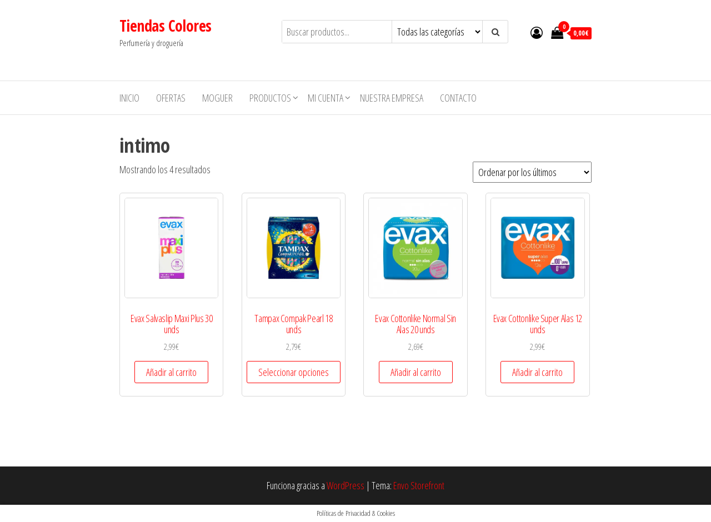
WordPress (345, 485)
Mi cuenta (325, 97)
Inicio (129, 97)
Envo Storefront (418, 485)
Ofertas (171, 97)
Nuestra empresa (391, 97)
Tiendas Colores (165, 25)
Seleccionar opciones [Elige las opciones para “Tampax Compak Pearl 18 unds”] (293, 372)
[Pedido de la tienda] (532, 172)
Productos (270, 97)
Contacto (458, 97)
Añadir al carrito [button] (171, 372)
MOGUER (217, 97)
